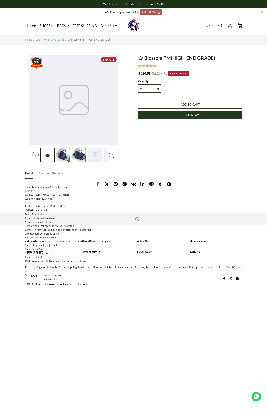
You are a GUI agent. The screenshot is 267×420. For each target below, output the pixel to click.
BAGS (61, 26)
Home (31, 26)
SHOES (44, 26)
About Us (107, 26)
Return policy (35, 373)
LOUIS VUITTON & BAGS (50, 39)
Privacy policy (144, 373)
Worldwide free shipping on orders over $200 (133, 4)
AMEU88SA (151, 12)
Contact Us (142, 346)
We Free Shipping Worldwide (122, 12)
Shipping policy (198, 346)
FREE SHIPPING (85, 26)
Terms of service (90, 373)
